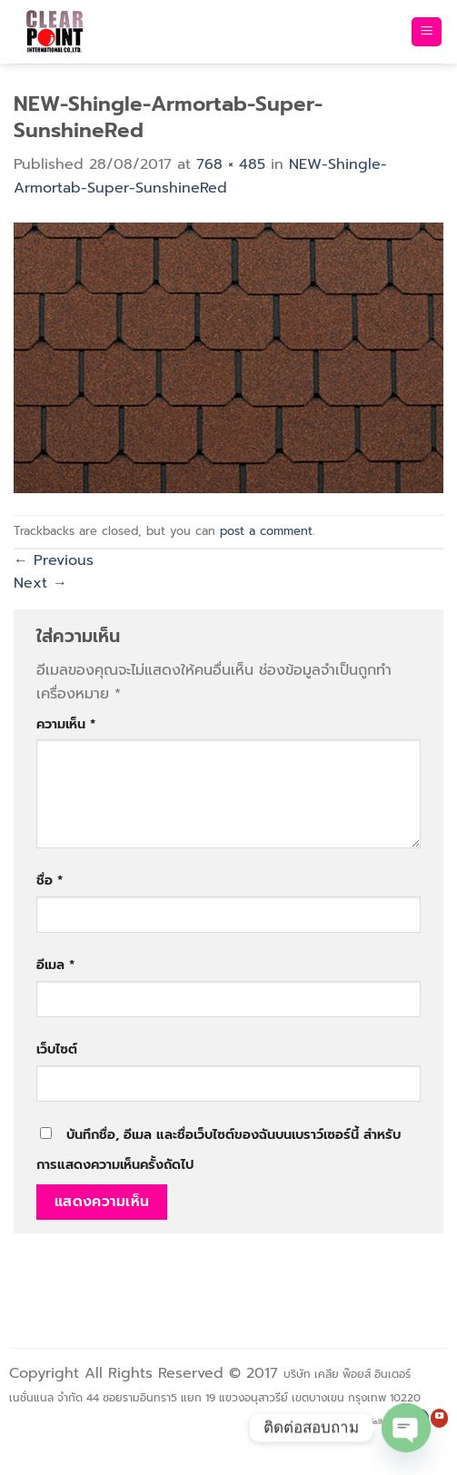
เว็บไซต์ (56, 1049)
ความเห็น (65, 724)
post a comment (266, 531)
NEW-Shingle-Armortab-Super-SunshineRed (200, 176)
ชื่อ (49, 880)
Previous (54, 560)
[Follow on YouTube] (439, 1418)
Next (40, 583)
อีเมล (55, 965)
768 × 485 (230, 164)
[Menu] (427, 32)
